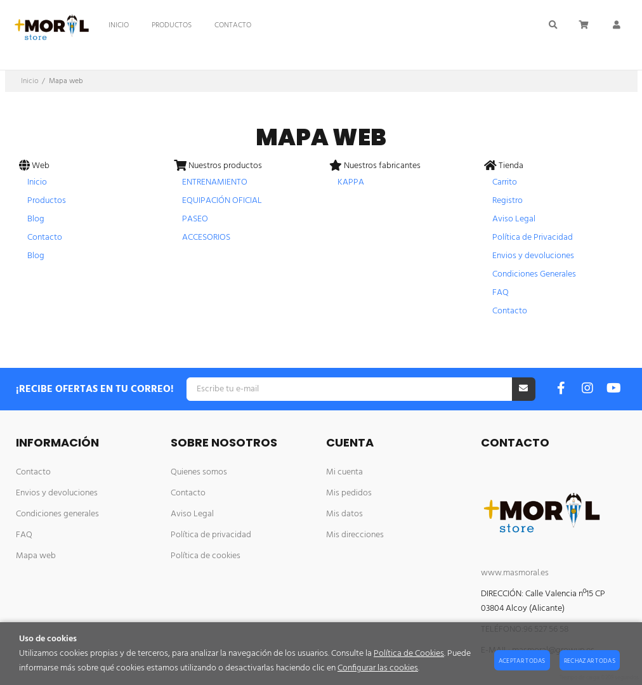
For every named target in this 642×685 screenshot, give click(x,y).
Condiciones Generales (534, 274)
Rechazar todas (589, 661)
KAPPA (350, 182)
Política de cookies (205, 556)
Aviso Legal (513, 219)
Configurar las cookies (377, 668)
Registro (507, 200)
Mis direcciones (355, 535)
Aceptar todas (522, 661)
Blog (35, 219)
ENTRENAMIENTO (214, 182)
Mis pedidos (349, 493)
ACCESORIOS (206, 237)
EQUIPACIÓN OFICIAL (222, 200)
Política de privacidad (211, 535)
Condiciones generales (57, 514)
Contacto (44, 237)
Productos (46, 200)
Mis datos (344, 514)
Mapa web (36, 556)
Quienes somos (199, 472)
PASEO (195, 219)
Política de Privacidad (532, 237)
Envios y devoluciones (533, 256)
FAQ (500, 292)
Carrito (504, 182)
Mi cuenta (344, 472)
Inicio (37, 182)
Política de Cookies (409, 653)
